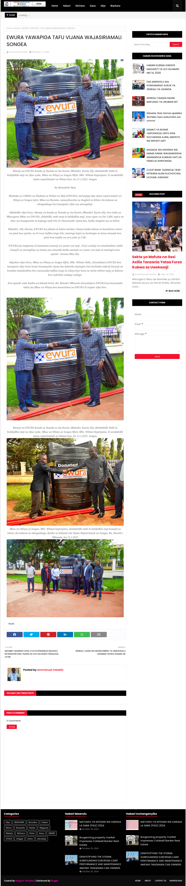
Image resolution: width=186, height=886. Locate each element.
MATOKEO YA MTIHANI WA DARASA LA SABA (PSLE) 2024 (100, 823)
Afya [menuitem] (103, 5)
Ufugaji (19, 838)
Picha (31, 833)
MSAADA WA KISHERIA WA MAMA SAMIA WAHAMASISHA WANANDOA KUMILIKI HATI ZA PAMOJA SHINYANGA (164, 155)
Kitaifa (17, 28)
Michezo (21, 833)
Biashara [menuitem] (115, 5)
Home (9, 28)
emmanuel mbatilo (18, 51)
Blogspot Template (24, 880)
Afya (8, 822)
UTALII (9, 838)
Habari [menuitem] (66, 5)
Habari (45, 822)
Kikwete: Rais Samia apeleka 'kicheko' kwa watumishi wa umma (164, 116)
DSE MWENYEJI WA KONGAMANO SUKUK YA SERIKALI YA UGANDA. (161, 85)
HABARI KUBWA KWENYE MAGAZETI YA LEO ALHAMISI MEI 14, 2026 (163, 68)
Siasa (41, 833)
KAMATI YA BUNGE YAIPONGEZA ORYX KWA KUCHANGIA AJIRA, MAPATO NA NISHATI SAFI (163, 135)
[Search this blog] (151, 44)
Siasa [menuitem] (93, 5)
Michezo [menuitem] (80, 5)
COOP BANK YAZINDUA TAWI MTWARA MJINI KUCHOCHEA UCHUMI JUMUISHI (164, 173)
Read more (174, 291)
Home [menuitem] (54, 5)
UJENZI (51, 833)
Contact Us (160, 880)
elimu (30, 838)
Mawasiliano (176, 880)
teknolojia (41, 838)
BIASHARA (19, 822)
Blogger (54, 880)
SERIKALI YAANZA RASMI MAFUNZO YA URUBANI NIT (162, 100)
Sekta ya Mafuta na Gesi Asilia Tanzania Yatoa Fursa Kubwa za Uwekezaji (157, 262)
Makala (9, 833)
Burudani (33, 822)
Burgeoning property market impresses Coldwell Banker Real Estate (99, 841)
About (148, 880)
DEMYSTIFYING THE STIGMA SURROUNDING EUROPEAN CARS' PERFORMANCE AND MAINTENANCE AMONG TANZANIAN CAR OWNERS (100, 862)
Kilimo (8, 827)
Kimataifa (20, 827)
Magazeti (44, 827)
